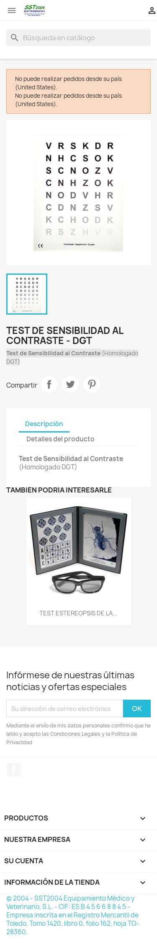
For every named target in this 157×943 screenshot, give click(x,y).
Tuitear (70, 384)
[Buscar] (78, 37)
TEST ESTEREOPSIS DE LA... (78, 613)
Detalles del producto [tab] (60, 439)
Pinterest (91, 384)
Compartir (49, 384)
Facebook (14, 769)
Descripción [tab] (44, 423)
